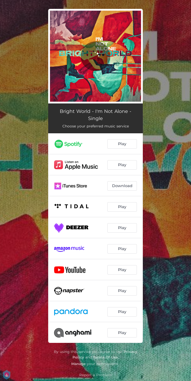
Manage (78, 363)
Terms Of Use (105, 357)
